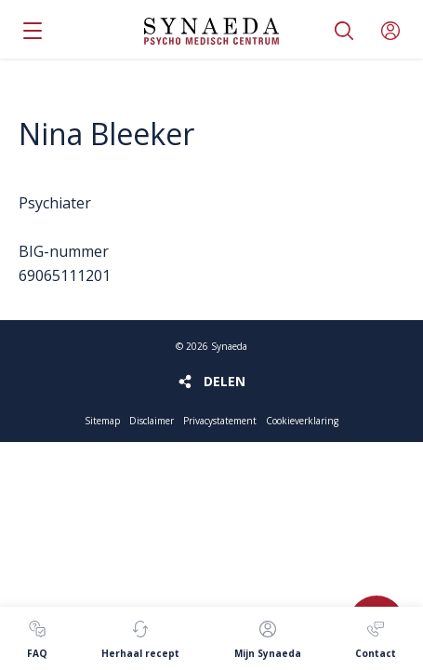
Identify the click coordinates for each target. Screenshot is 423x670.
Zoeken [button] (344, 30)
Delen (224, 381)
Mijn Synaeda (390, 30)
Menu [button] (32, 30)
